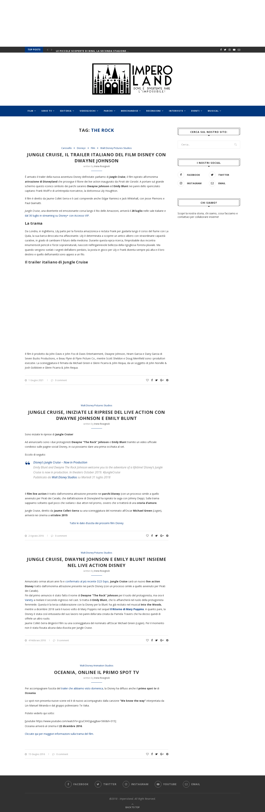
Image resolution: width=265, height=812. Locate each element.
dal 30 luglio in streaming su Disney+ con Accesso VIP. (57, 215)
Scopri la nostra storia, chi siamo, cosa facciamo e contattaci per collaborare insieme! (208, 215)
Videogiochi (88, 110)
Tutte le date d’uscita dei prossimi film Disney (96, 523)
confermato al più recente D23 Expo (87, 581)
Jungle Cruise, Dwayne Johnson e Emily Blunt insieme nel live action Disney (96, 562)
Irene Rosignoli (102, 166)
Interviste (176, 110)
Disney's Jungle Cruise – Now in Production (60, 462)
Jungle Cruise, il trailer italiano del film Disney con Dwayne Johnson (96, 157)
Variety (29, 600)
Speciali (33, 121)
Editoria (66, 110)
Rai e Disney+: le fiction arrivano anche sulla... (90, 49)
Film (30, 110)
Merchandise (129, 110)
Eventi (195, 110)
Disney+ (81, 148)
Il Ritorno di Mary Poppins (127, 609)
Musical (213, 110)
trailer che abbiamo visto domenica (82, 688)
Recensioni (153, 110)
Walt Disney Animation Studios (97, 665)
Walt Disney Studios (64, 477)
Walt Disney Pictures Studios (116, 148)
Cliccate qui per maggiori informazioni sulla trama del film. (59, 734)
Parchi (108, 110)
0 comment (59, 380)
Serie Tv (46, 110)
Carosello (66, 148)
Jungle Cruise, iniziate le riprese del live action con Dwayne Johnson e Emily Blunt (96, 415)
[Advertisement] (209, 313)
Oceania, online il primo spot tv (96, 672)
